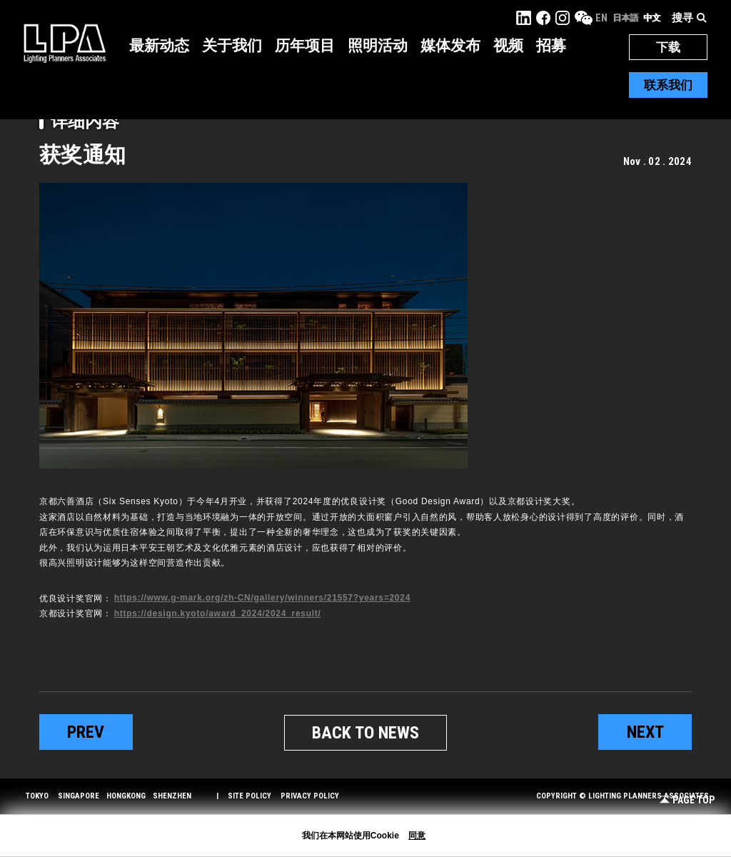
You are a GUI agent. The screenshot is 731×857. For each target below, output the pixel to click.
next (645, 732)
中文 (651, 18)
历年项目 (305, 45)
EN (601, 17)
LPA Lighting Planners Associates (65, 42)
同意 (416, 836)
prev (85, 732)
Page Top (687, 800)
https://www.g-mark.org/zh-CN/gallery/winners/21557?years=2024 (262, 598)
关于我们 (232, 45)
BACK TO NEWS (365, 733)
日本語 (625, 18)
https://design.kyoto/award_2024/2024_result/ (217, 613)
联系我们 (668, 85)
